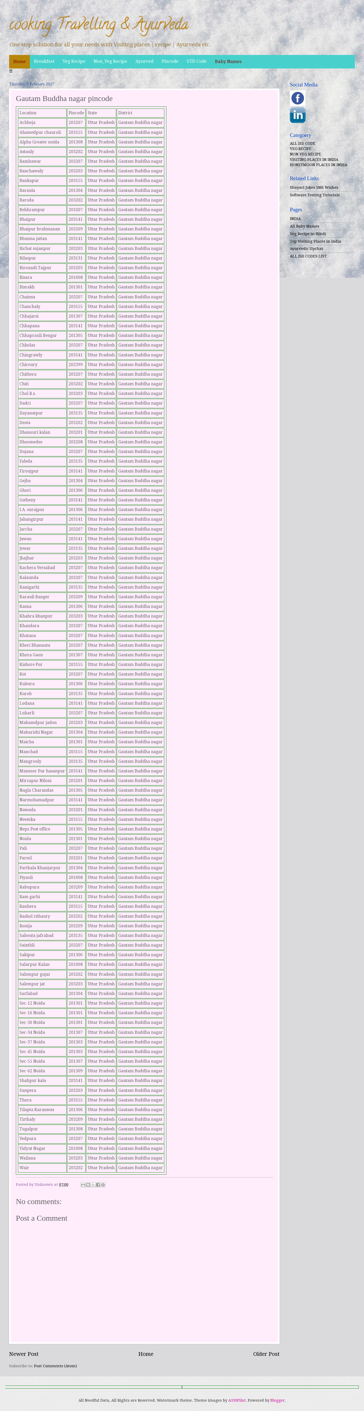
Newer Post (23, 1354)
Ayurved (144, 61)
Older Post (266, 1354)
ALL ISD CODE (302, 143)
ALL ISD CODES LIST (308, 256)
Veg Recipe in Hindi (308, 233)
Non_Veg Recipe (110, 61)
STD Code (197, 61)
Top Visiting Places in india (315, 241)
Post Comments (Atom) (55, 1366)
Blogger (277, 1400)
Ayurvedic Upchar (306, 248)
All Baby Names (304, 226)
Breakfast (44, 61)
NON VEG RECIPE (305, 154)
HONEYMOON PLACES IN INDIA (318, 164)
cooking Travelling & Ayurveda (98, 26)
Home (19, 61)
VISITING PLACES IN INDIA (314, 159)
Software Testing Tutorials (315, 195)
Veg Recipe (74, 61)
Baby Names (228, 61)
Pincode (170, 61)
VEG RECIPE (300, 148)
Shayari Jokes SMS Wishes (314, 187)
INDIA (295, 218)
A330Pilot (237, 1400)
